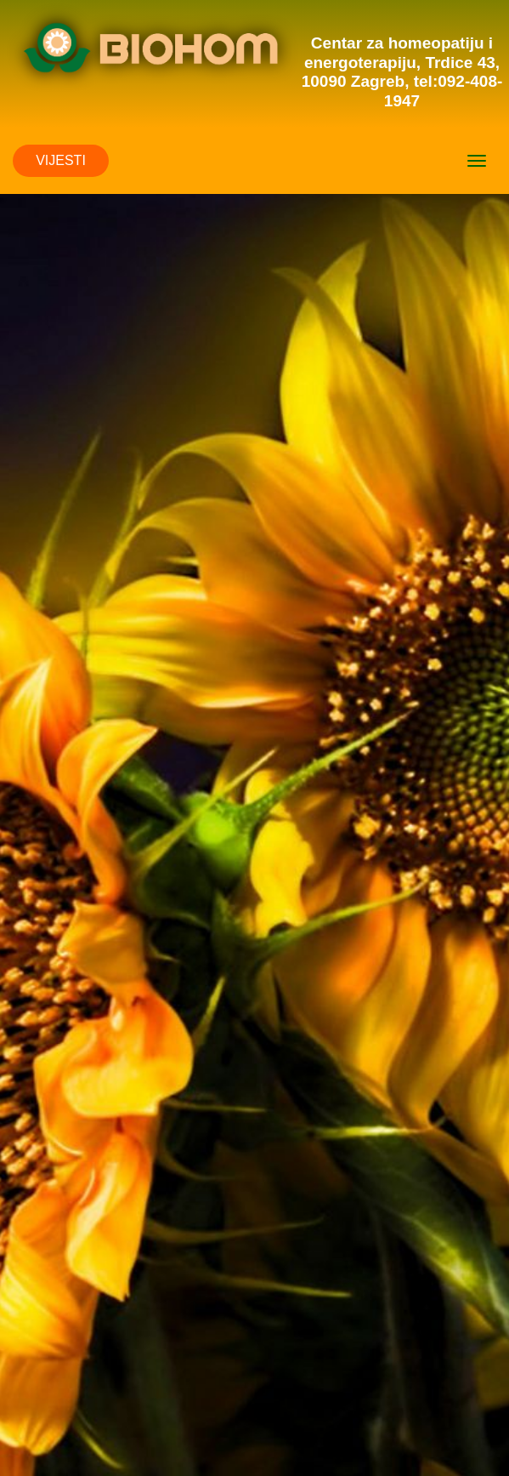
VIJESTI (61, 160)
